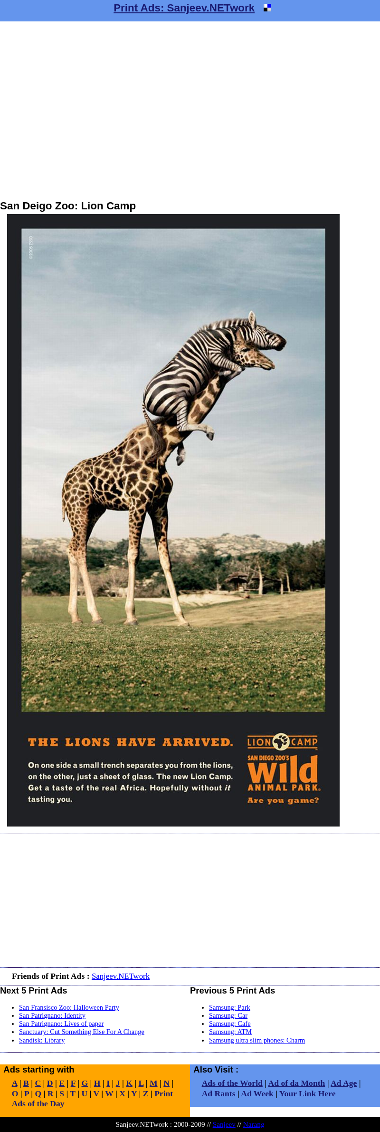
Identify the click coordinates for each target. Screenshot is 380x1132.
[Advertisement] (89, 110)
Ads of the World (232, 1083)
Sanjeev (224, 1124)
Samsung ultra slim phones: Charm (257, 1040)
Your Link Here (307, 1093)
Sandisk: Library (42, 1040)
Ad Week (257, 1093)
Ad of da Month (296, 1083)
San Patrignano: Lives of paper (61, 1023)
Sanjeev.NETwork (121, 976)
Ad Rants (219, 1093)
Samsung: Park (229, 1007)
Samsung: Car (228, 1015)
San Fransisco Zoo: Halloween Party (69, 1007)
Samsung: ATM (230, 1031)
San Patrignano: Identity (52, 1015)
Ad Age (344, 1083)
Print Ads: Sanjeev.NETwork (184, 8)
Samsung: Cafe (230, 1023)
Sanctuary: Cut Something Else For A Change (81, 1031)
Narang (254, 1124)
